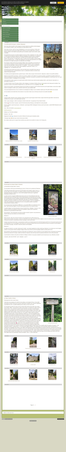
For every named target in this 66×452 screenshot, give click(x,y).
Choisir (53, 2)
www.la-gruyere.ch (33, 119)
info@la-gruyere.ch (24, 121)
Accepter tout (60, 2)
